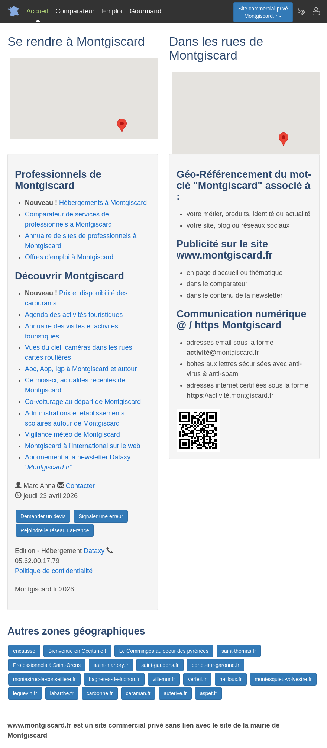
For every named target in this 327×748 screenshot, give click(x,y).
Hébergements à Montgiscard (103, 202)
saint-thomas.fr (238, 651)
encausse (24, 651)
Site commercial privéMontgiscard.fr (263, 12)
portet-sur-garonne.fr (215, 665)
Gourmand (145, 11)
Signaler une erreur (100, 516)
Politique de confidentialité (54, 571)
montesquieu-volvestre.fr (283, 679)
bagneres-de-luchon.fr (114, 679)
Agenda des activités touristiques (74, 314)
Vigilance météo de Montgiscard (72, 434)
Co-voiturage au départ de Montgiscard (83, 401)
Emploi (112, 11)
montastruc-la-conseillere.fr (44, 679)
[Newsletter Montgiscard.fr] (301, 11)
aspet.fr (208, 693)
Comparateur (74, 11)
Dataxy (94, 551)
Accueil (37, 11)
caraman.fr (138, 693)
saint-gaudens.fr (159, 665)
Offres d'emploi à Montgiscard (69, 257)
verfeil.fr (197, 679)
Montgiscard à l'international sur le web (82, 446)
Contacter (80, 485)
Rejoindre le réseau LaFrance (54, 530)
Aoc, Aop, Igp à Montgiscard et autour (81, 369)
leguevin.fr (25, 693)
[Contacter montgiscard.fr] (315, 11)
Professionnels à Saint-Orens (47, 665)
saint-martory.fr (111, 665)
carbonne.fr (100, 693)
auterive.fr (175, 693)
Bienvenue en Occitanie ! (77, 651)
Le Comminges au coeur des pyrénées (163, 651)
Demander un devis (42, 516)
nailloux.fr (231, 679)
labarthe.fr (62, 693)
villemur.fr (164, 679)
